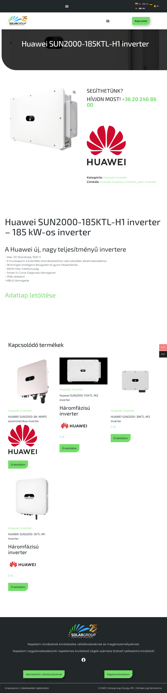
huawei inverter (111, 182)
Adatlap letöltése (30, 295)
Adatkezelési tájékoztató (35, 688)
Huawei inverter (115, 177)
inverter (130, 182)
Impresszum (12, 688)
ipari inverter (147, 182)
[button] (66, 6)
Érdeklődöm (18, 464)
